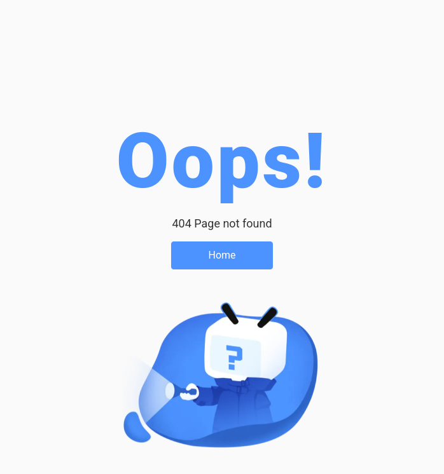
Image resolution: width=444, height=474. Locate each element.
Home (221, 255)
